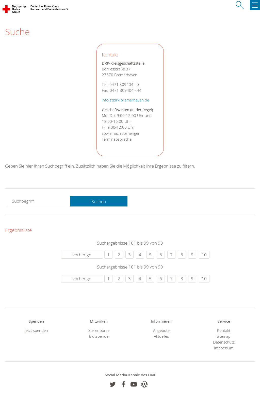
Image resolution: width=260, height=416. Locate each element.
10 (204, 255)
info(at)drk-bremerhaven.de (125, 100)
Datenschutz (224, 342)
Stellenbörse (98, 330)
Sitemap (224, 336)
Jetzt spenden (36, 330)
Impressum (223, 348)
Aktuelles (161, 336)
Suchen (99, 201)
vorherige (82, 255)
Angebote (161, 330)
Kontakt (223, 330)
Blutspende (98, 336)
